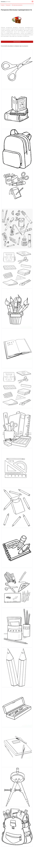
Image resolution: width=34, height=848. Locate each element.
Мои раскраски (17, 41)
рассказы (5, 1)
